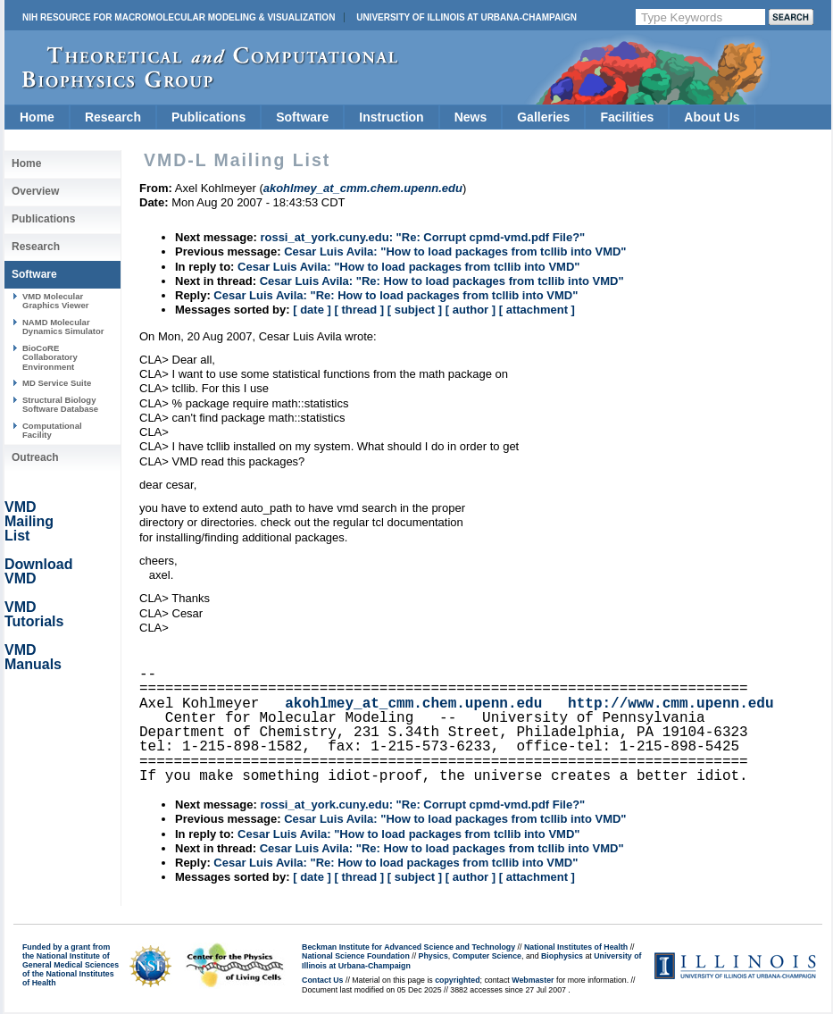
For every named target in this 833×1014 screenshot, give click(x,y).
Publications (208, 117)
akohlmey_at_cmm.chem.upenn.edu (413, 704)
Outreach (35, 457)
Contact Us (322, 980)
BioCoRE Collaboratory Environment (50, 357)
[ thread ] (359, 309)
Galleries (543, 117)
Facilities (627, 117)
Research (113, 117)
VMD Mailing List (29, 521)
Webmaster (533, 980)
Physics (433, 955)
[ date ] (312, 309)
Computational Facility (52, 430)
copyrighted (457, 980)
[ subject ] (414, 309)
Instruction (391, 117)
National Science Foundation (356, 955)
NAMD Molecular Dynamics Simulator (63, 326)
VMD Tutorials (33, 614)
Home (37, 117)
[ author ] (471, 309)
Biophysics (562, 955)
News (470, 117)
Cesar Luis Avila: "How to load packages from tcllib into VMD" (455, 251)
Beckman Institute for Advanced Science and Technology (408, 947)
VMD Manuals (33, 657)
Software (302, 117)
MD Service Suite (56, 383)
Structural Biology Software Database (60, 404)
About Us (711, 117)
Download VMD (38, 571)
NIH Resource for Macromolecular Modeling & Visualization (178, 17)
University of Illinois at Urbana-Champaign (466, 17)
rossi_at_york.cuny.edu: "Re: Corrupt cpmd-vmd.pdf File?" (422, 237)
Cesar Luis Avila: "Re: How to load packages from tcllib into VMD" (442, 281)
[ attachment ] (537, 309)
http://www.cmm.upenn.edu (670, 704)
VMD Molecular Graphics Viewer (55, 300)
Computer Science (487, 955)
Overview (35, 191)
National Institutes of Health (576, 947)
